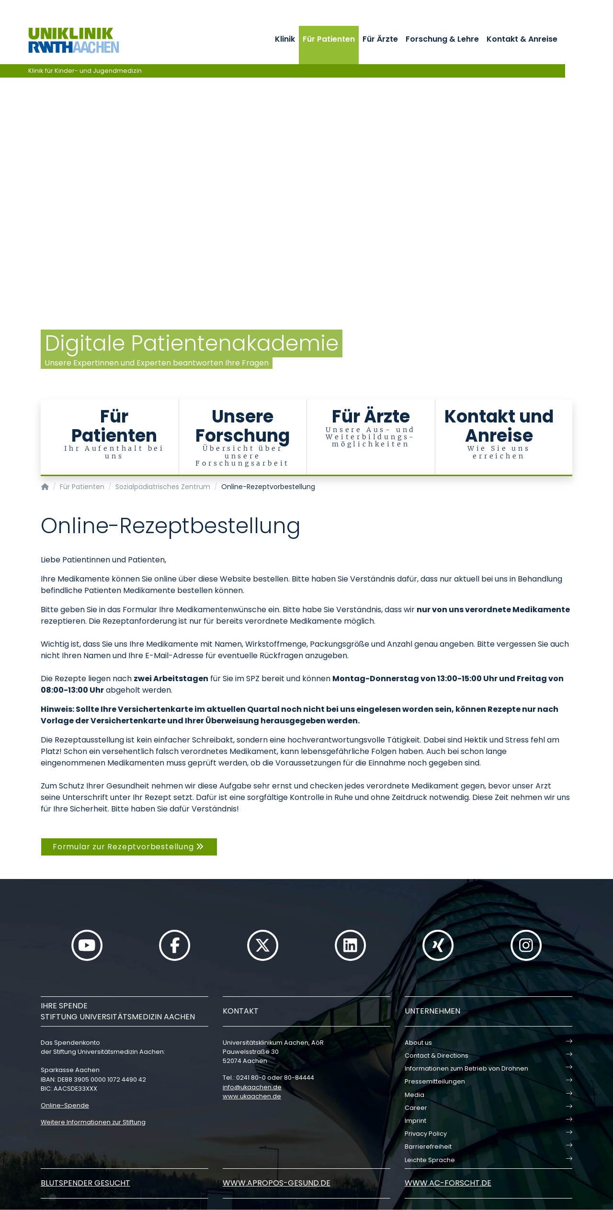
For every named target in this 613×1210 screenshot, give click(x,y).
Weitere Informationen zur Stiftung (93, 1122)
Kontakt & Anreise (522, 39)
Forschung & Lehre (442, 39)
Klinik (285, 39)
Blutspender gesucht (85, 1182)
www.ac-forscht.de (448, 1182)
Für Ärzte (380, 39)
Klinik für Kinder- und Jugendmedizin (85, 70)
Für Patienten (329, 39)
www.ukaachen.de (252, 1096)
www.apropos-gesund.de (276, 1182)
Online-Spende (65, 1105)
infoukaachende (252, 1087)
